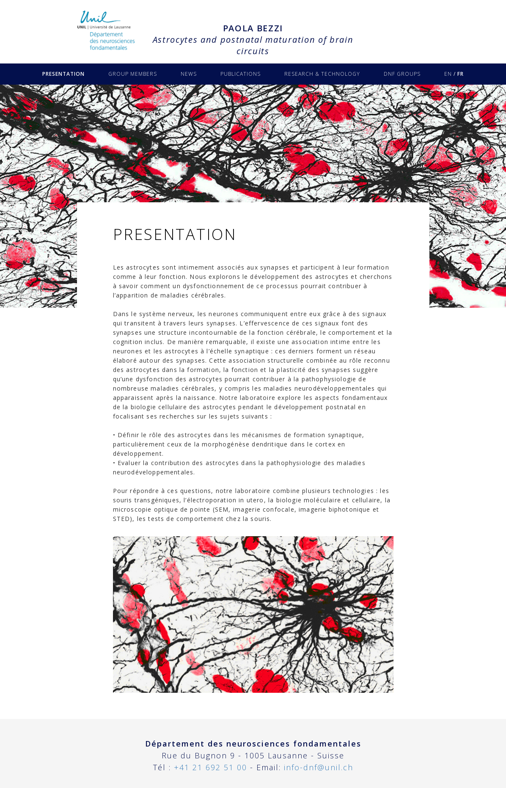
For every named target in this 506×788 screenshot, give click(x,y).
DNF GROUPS (402, 73)
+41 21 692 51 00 (210, 767)
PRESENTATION (63, 73)
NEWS (189, 73)
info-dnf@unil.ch (318, 767)
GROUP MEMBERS (132, 73)
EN (448, 73)
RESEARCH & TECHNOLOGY (322, 73)
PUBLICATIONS (240, 73)
